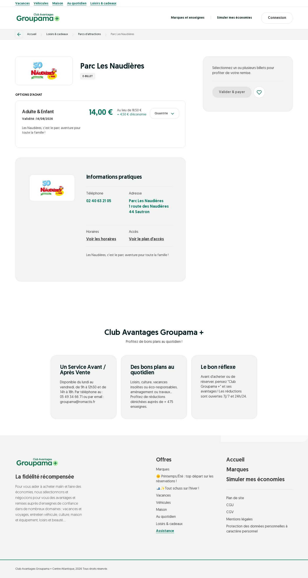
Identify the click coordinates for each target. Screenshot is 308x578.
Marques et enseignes (187, 17)
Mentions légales (239, 519)
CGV (230, 512)
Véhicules (41, 3)
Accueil (31, 34)
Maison (57, 3)
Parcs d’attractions (89, 34)
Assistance (165, 531)
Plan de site (235, 498)
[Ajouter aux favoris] (259, 92)
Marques (162, 469)
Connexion (277, 18)
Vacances (22, 3)
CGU (230, 505)
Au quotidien (76, 3)
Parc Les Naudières (122, 34)
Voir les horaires (101, 239)
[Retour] (19, 34)
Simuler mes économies (234, 17)
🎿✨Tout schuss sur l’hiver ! (177, 488)
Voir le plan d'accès (146, 239)
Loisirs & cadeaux (103, 3)
